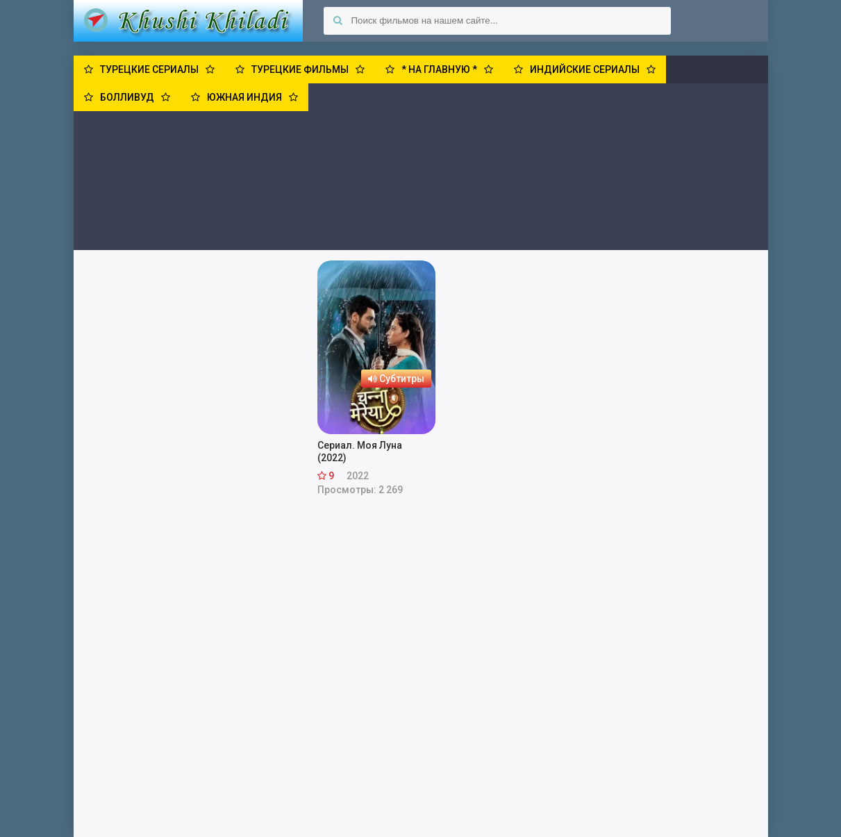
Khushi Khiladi (188, 21)
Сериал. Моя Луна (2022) (359, 451)
